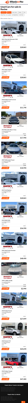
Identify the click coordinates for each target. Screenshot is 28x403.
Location (10, 14)
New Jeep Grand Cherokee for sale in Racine (8, 399)
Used (9, 12)
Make (20, 12)
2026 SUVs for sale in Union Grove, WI (7, 389)
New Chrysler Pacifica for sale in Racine (8, 400)
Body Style (15, 12)
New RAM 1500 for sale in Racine (6, 396)
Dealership (15, 14)
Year (24, 12)
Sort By (22, 14)
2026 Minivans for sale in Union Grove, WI (8, 388)
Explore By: (3, 12)
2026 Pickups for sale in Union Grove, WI (8, 387)
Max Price (3, 14)
